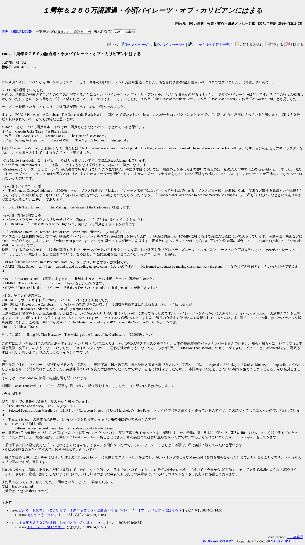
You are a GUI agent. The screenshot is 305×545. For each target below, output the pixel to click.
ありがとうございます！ (46, 515)
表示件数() (103, 31)
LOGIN (27, 31)
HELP (17, 31)
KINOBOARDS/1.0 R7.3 (218, 541)
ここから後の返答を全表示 (210, 44)
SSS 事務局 (295, 537)
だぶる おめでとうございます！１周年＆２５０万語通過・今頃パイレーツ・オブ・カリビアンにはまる (98, 510)
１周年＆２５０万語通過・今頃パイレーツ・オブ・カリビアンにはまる (71, 54)
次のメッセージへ (169, 44)
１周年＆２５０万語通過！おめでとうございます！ (58, 522)
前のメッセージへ (136, 44)
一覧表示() (45, 31)
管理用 (7, 31)
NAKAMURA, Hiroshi (286, 541)
